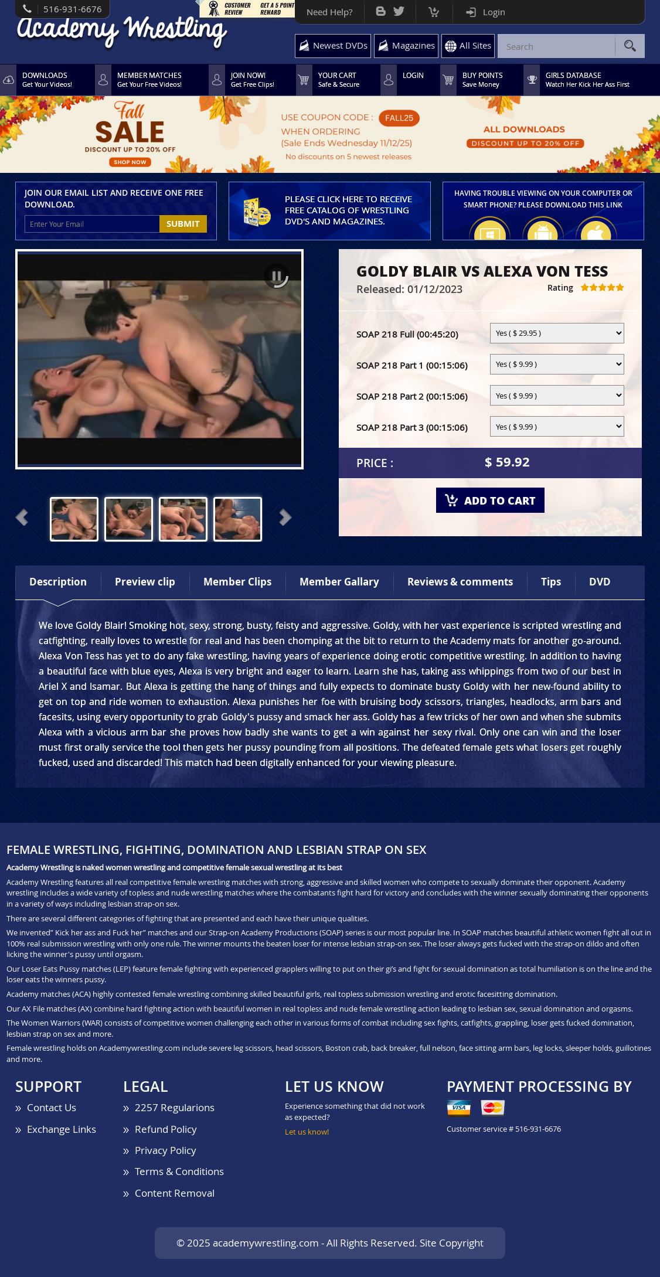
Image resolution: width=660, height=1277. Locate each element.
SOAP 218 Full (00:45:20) (407, 334)
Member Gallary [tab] (339, 581)
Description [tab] (58, 581)
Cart (434, 9)
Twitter (399, 8)
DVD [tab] (600, 581)
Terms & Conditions (179, 1171)
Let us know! (307, 1131)
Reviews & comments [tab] (460, 581)
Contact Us (51, 1107)
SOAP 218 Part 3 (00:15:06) (411, 427)
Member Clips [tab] (237, 581)
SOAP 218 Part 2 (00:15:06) (411, 396)
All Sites (475, 45)
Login (494, 12)
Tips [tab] (551, 581)
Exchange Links (61, 1129)
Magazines (413, 45)
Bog (381, 8)
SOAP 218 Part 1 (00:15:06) (411, 365)
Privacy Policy (165, 1150)
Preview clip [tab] (145, 581)
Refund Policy (166, 1129)
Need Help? (329, 12)
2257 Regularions (175, 1107)
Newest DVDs (340, 45)
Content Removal (175, 1193)
